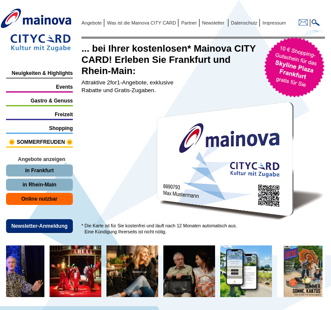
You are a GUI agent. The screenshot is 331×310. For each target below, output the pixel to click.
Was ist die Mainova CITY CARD (141, 22)
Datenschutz (242, 22)
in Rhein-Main (39, 185)
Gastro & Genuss (52, 101)
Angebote (91, 22)
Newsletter (213, 22)
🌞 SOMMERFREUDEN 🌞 (41, 142)
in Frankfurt (39, 170)
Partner (188, 22)
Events (64, 87)
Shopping (61, 128)
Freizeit (64, 115)
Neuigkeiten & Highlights (42, 73)
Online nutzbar (40, 199)
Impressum (273, 22)
